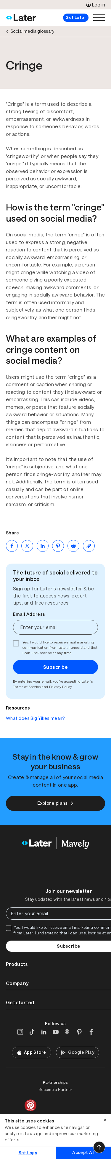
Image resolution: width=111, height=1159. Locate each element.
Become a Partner (55, 1089)
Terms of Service (27, 687)
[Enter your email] (55, 627)
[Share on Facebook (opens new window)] (12, 546)
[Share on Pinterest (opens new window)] (58, 546)
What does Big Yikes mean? (35, 718)
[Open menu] (99, 17)
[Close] (105, 1120)
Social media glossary (32, 31)
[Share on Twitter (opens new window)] (27, 546)
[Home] (21, 17)
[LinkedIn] (44, 1032)
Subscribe (55, 667)
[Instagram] (20, 1032)
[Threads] (67, 1032)
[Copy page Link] (89, 546)
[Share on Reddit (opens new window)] (73, 546)
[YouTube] (56, 1032)
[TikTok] (32, 1032)
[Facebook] (91, 1032)
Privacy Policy (60, 687)
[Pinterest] (79, 1032)
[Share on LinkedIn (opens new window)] (43, 546)
